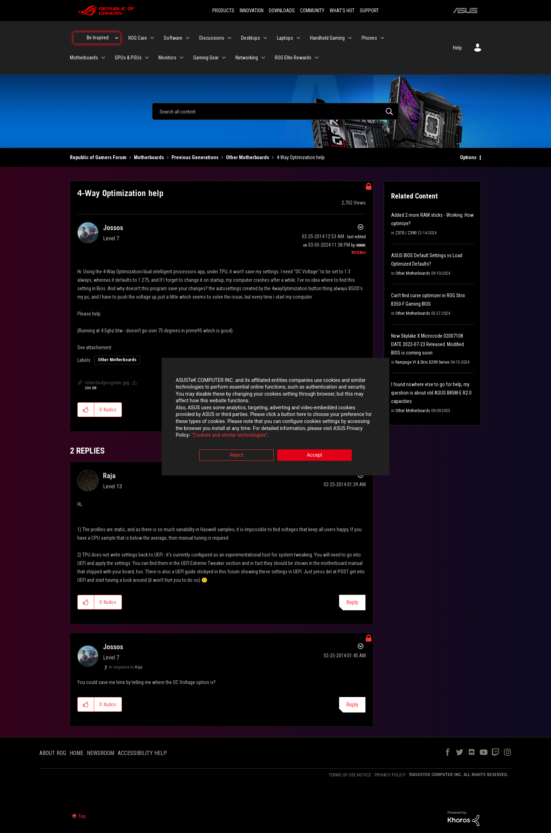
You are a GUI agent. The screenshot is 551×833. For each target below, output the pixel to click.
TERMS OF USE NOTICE (350, 774)
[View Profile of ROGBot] (358, 252)
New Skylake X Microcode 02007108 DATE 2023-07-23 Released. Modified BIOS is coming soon (427, 344)
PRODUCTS (223, 10)
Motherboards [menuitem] (84, 57)
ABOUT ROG (52, 753)
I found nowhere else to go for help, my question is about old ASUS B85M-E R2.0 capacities (431, 393)
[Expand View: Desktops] (265, 38)
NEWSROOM (100, 753)
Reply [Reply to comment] (352, 602)
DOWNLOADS (282, 10)
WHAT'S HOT (342, 10)
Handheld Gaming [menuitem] (327, 38)
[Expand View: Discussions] (229, 38)
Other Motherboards (247, 157)
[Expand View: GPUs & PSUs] (146, 58)
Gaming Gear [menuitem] (206, 57)
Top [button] (82, 816)
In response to (125, 667)
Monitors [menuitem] (167, 57)
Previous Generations (195, 157)
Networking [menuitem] (246, 57)
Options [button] (468, 157)
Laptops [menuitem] (285, 38)
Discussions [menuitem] (211, 38)
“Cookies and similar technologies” (229, 435)
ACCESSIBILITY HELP (142, 753)
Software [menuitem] (173, 38)
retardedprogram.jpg (107, 382)
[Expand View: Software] (187, 38)
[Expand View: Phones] (382, 38)
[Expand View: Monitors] (181, 58)
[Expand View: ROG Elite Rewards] (316, 58)
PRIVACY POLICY (390, 774)
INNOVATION (252, 10)
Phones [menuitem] (369, 38)
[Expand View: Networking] (263, 58)
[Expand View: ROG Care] (152, 38)
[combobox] (275, 111)
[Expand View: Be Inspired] (116, 38)
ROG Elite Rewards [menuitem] (293, 57)
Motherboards (149, 157)
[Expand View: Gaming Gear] (223, 58)
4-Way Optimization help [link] (301, 157)
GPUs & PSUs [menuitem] (128, 57)
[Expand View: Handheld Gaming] (350, 38)
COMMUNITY (312, 10)
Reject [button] (237, 455)
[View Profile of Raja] (109, 475)
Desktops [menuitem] (250, 38)
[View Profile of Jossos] (113, 227)
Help (457, 48)
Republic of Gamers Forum (98, 157)
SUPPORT (369, 10)
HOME (76, 753)
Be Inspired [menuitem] (98, 37)
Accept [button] (314, 455)
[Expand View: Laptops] (298, 38)
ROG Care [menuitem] (137, 38)
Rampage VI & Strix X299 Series (422, 362)
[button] (86, 410)
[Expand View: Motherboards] (103, 58)
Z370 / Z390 (405, 232)
